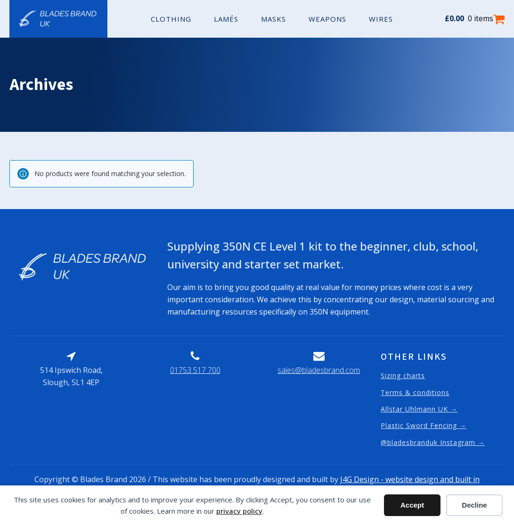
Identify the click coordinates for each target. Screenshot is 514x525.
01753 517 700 (195, 370)
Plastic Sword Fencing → (423, 425)
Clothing (171, 19)
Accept (412, 505)
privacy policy (239, 511)
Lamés (226, 19)
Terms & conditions (415, 392)
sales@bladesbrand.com (318, 370)
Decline (474, 505)
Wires (381, 19)
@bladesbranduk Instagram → (433, 442)
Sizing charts (403, 375)
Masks (273, 19)
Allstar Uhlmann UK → (419, 408)
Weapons (327, 19)
